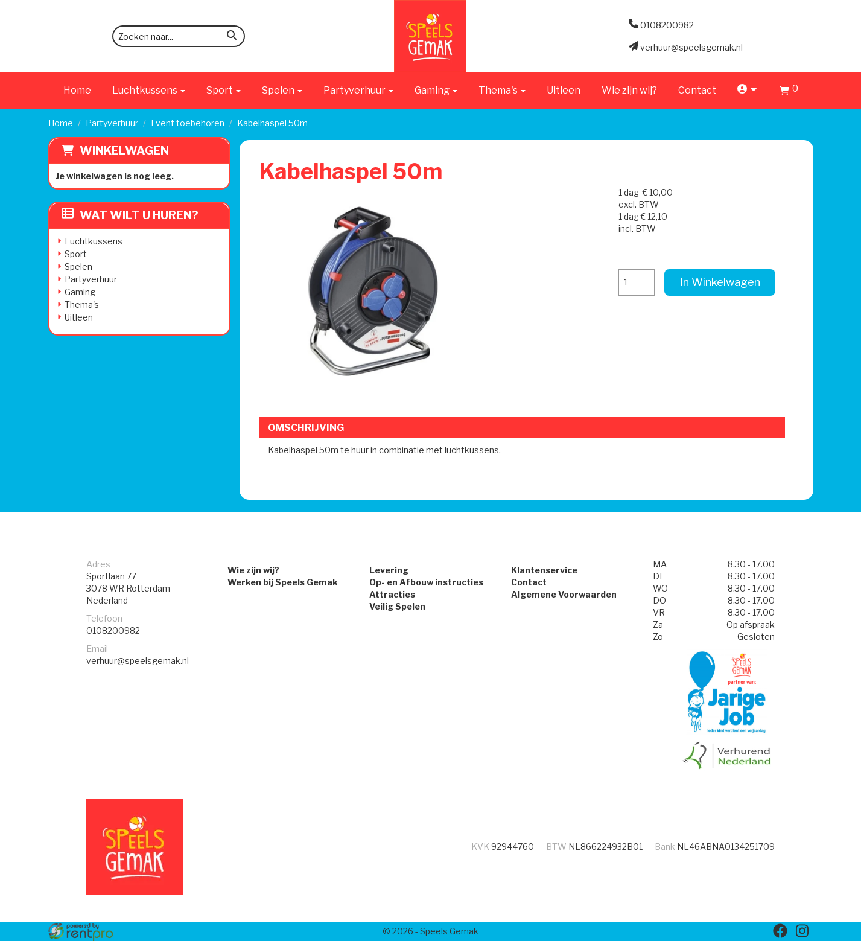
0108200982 (113, 630)
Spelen (78, 266)
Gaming (80, 292)
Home (77, 90)
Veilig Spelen (397, 606)
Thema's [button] (502, 90)
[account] (747, 90)
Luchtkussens (93, 241)
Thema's (82, 304)
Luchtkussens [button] (148, 90)
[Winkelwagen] (789, 92)
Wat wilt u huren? (130, 215)
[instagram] (802, 930)
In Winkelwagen (720, 282)
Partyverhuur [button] (358, 90)
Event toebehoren (187, 123)
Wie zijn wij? (629, 90)
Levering (388, 570)
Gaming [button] (436, 90)
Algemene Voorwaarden (564, 594)
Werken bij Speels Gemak (282, 582)
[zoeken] (232, 37)
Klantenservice (544, 570)
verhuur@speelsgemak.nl (137, 661)
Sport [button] (223, 90)
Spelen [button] (282, 90)
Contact (697, 90)
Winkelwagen (124, 151)
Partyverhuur (112, 123)
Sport (76, 254)
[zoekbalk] (178, 36)
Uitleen (563, 90)
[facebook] (780, 930)
